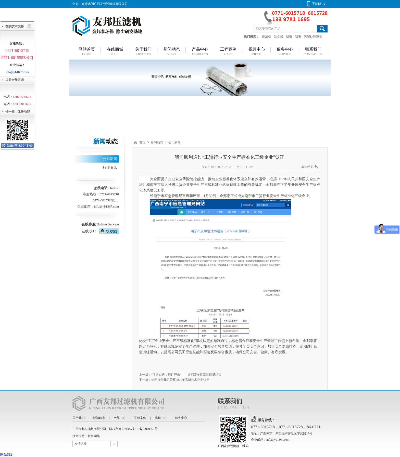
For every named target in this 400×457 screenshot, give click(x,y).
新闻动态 (157, 142)
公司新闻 (110, 159)
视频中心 (161, 418)
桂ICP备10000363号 (144, 429)
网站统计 (7, 454)
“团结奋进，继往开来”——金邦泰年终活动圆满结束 (186, 374)
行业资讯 (110, 167)
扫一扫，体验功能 (17, 111)
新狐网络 (94, 436)
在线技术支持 (14, 26)
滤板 (289, 36)
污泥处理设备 (313, 36)
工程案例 (140, 418)
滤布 (298, 36)
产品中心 (120, 418)
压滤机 (266, 36)
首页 (142, 142)
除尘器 (278, 36)
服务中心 (181, 418)
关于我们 (78, 418)
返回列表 (307, 166)
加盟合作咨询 (14, 80)
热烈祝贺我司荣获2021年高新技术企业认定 (180, 380)
